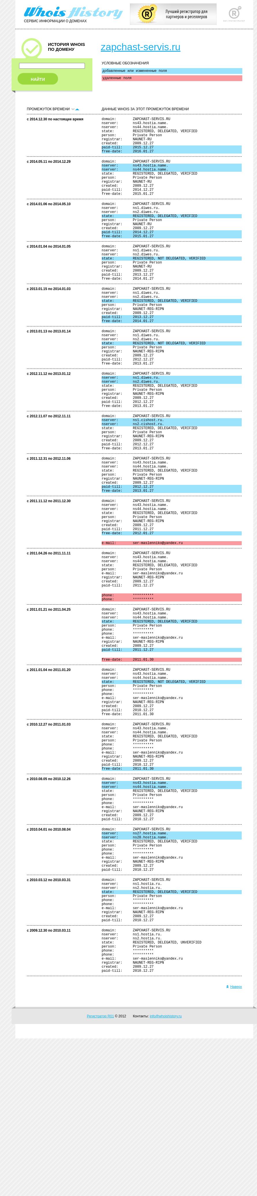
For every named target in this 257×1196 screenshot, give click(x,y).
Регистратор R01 (100, 1174)
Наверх (234, 1144)
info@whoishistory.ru (166, 1174)
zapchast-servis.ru (140, 46)
